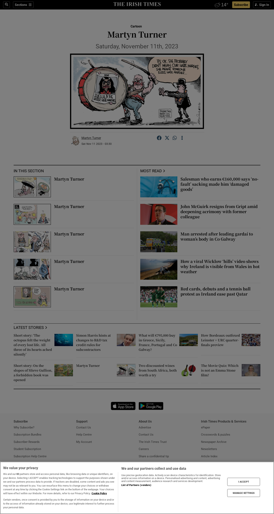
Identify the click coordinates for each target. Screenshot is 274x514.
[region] (137, 488)
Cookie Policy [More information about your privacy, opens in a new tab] (99, 493)
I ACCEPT (243, 481)
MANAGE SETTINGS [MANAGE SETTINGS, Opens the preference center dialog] (243, 492)
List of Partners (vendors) (136, 485)
